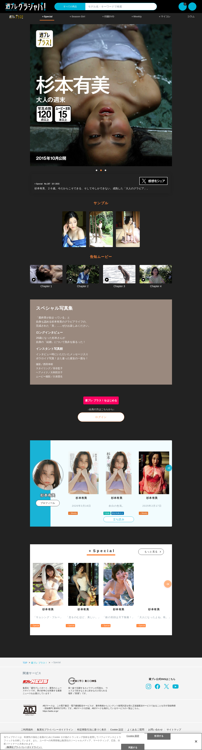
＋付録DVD (108, 16)
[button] (168, 468)
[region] (101, 741)
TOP (25, 663)
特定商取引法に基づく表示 (91, 729)
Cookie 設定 (116, 729)
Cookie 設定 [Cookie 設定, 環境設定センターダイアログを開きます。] (133, 736)
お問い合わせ (155, 729)
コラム (191, 16)
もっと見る (151, 551)
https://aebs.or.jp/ (50, 711)
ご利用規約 (27, 729)
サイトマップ (174, 729)
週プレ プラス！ (39, 663)
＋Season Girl (77, 16)
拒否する (158, 736)
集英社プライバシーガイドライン (55, 729)
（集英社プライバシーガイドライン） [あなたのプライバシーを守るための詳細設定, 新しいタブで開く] (24, 747)
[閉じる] (196, 741)
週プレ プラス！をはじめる (101, 400)
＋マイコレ (164, 16)
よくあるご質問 (135, 729)
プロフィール (47, 503)
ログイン (101, 417)
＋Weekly (136, 16)
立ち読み (119, 519)
